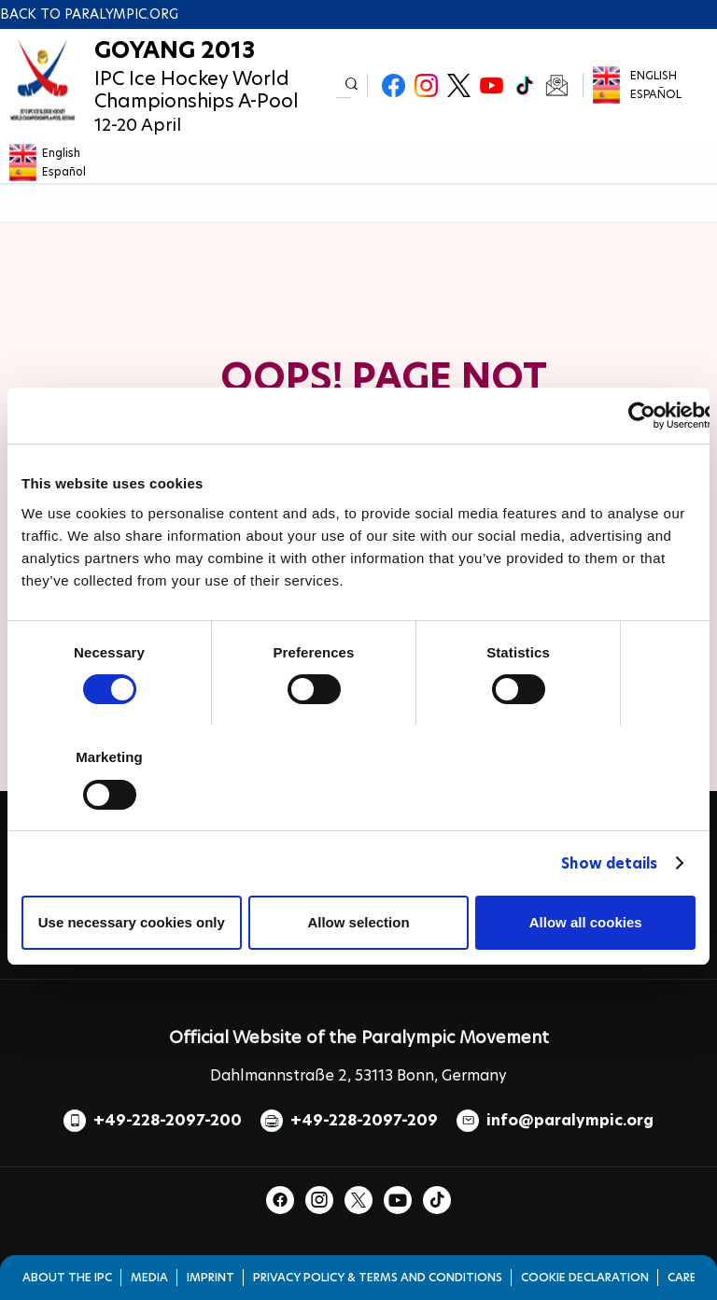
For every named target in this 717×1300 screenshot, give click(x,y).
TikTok (524, 85)
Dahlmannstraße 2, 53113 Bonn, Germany (358, 1075)
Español (656, 94)
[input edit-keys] (343, 85)
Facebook (393, 85)
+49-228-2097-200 (167, 1120)
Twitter (459, 85)
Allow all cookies (585, 922)
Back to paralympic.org (89, 14)
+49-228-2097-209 (364, 1120)
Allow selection (358, 922)
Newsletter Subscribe (557, 85)
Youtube (491, 85)
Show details (609, 863)
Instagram (426, 85)
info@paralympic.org (570, 1120)
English (653, 75)
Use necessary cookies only (131, 922)
